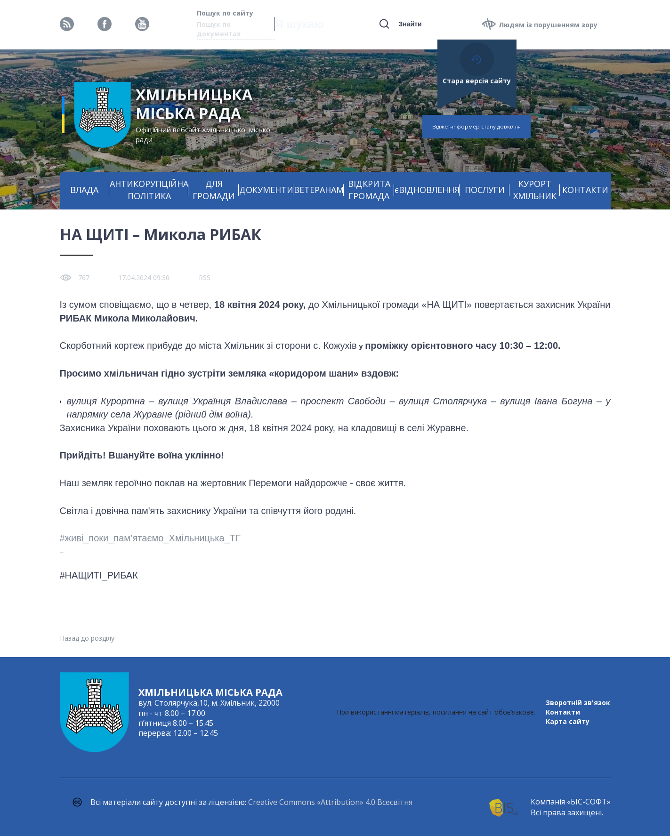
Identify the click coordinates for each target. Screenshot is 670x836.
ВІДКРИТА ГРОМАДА (369, 189)
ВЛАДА (84, 189)
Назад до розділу (87, 638)
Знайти (409, 24)
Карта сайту (567, 721)
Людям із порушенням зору (548, 24)
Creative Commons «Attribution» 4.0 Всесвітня (330, 802)
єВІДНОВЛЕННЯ (427, 189)
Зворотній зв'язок (578, 702)
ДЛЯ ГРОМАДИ (214, 189)
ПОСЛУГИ (485, 189)
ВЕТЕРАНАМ (319, 189)
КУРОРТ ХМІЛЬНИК (535, 189)
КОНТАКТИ (585, 189)
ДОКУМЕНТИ (266, 189)
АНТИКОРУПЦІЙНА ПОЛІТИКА (149, 189)
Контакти (563, 711)
